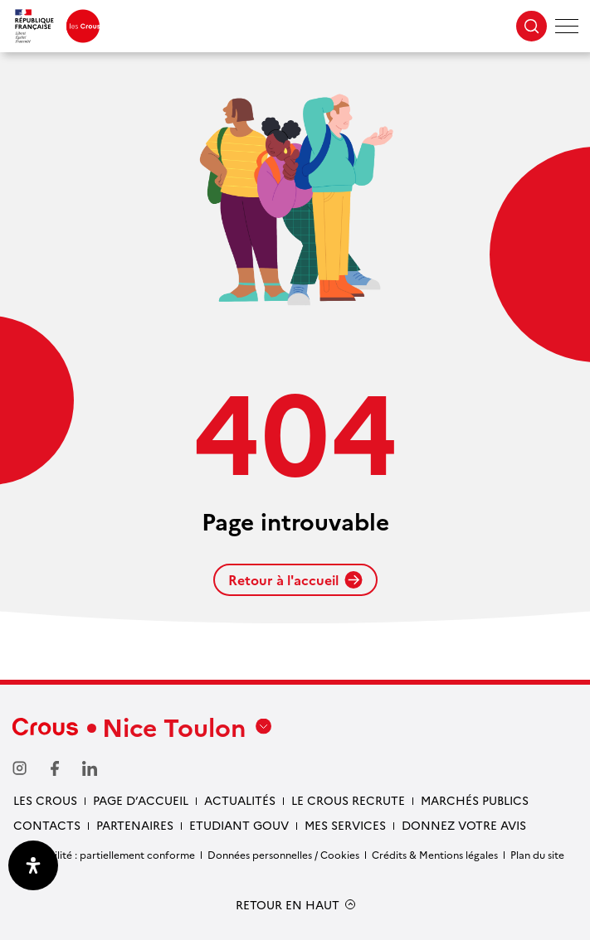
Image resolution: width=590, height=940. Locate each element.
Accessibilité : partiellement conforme (103, 854)
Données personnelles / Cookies (283, 854)
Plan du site (537, 854)
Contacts (46, 824)
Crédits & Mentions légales (435, 854)
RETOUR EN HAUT (287, 905)
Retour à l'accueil (295, 579)
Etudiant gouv (239, 824)
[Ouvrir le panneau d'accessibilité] (33, 865)
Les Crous (45, 800)
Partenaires (134, 824)
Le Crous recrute (348, 800)
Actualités (239, 800)
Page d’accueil (140, 800)
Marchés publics (475, 800)
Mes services (345, 824)
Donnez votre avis (464, 824)
